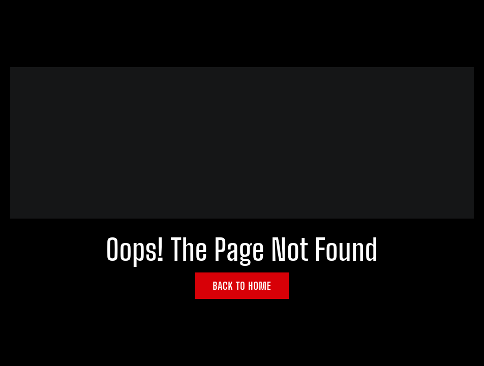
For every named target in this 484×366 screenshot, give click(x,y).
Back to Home (242, 286)
